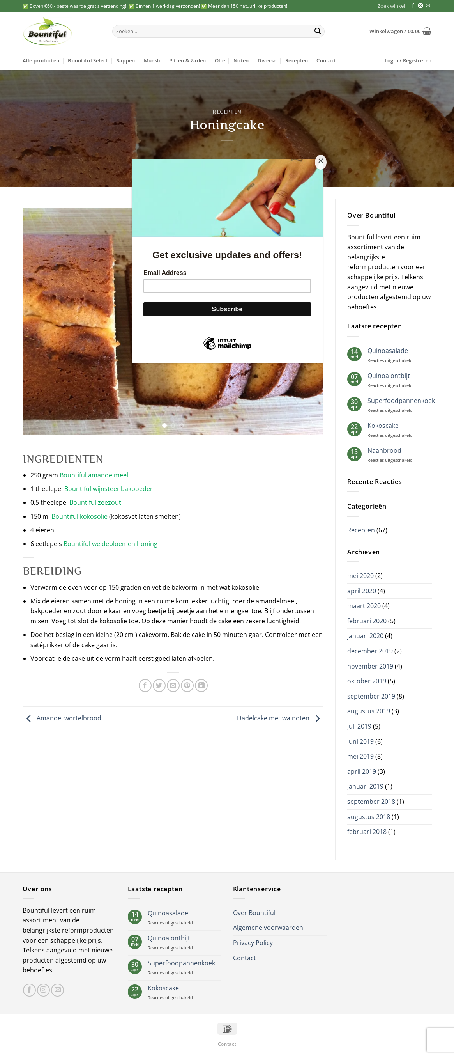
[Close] (321, 162)
